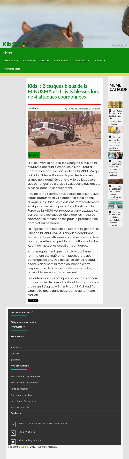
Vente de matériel (19, 389)
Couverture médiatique (22, 395)
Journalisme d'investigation (24, 401)
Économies (11, 60)
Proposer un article (20, 407)
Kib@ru (7, 52)
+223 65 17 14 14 (27, 432)
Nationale (29, 60)
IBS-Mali (25, 446)
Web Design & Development (24, 382)
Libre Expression (82, 60)
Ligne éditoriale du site (23, 322)
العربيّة (123, 45)
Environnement (61, 60)
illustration (34, 155)
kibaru (34, 108)
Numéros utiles (13, 68)
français (116, 45)
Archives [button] (100, 60)
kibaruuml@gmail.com (30, 440)
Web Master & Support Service (26, 376)
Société (44, 60)
